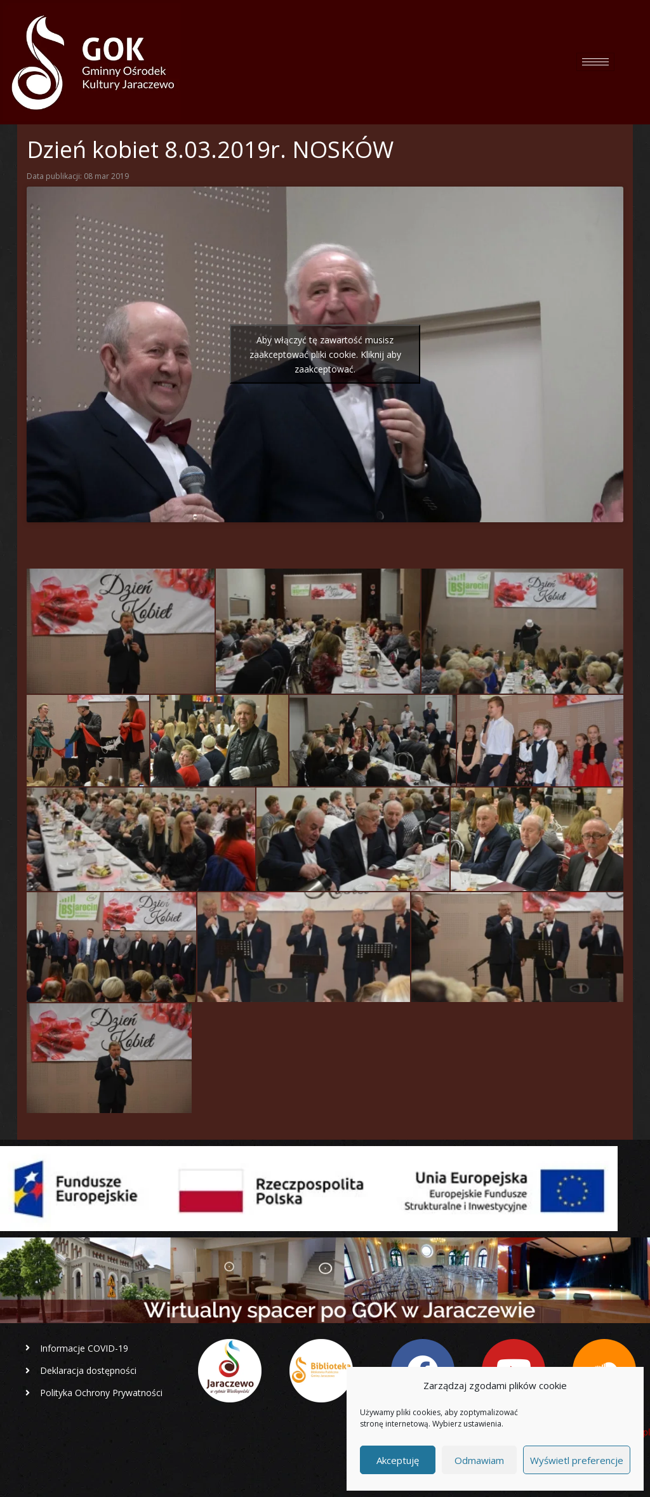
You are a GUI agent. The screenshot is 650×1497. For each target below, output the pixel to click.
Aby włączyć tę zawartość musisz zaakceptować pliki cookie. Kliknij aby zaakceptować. (325, 354)
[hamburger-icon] (595, 62)
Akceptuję (397, 1460)
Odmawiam (479, 1460)
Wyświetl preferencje (576, 1460)
